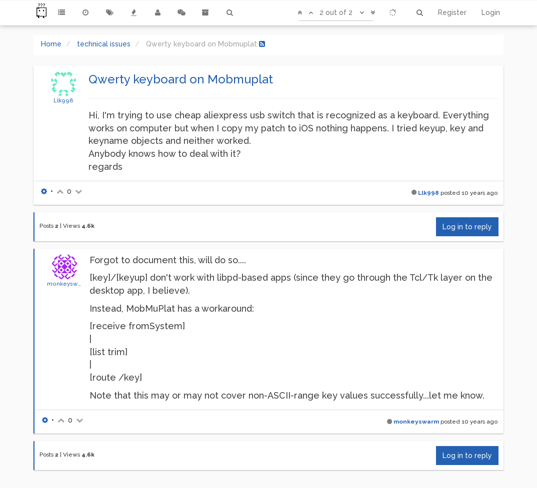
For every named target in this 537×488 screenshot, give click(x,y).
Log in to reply (467, 227)
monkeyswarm (67, 283)
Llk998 (64, 100)
